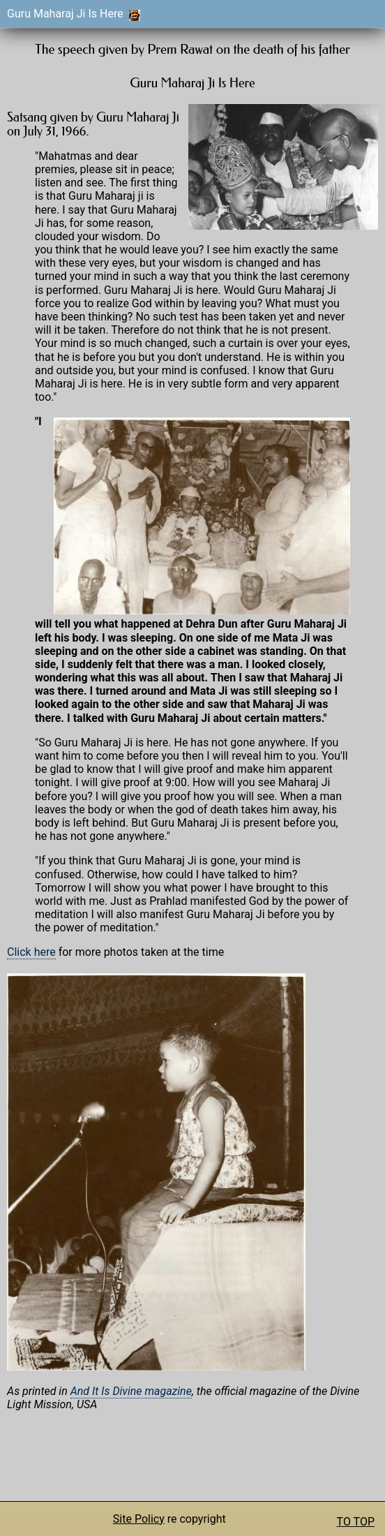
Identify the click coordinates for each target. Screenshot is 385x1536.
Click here (31, 952)
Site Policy (139, 1519)
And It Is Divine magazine (131, 1391)
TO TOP (356, 1521)
